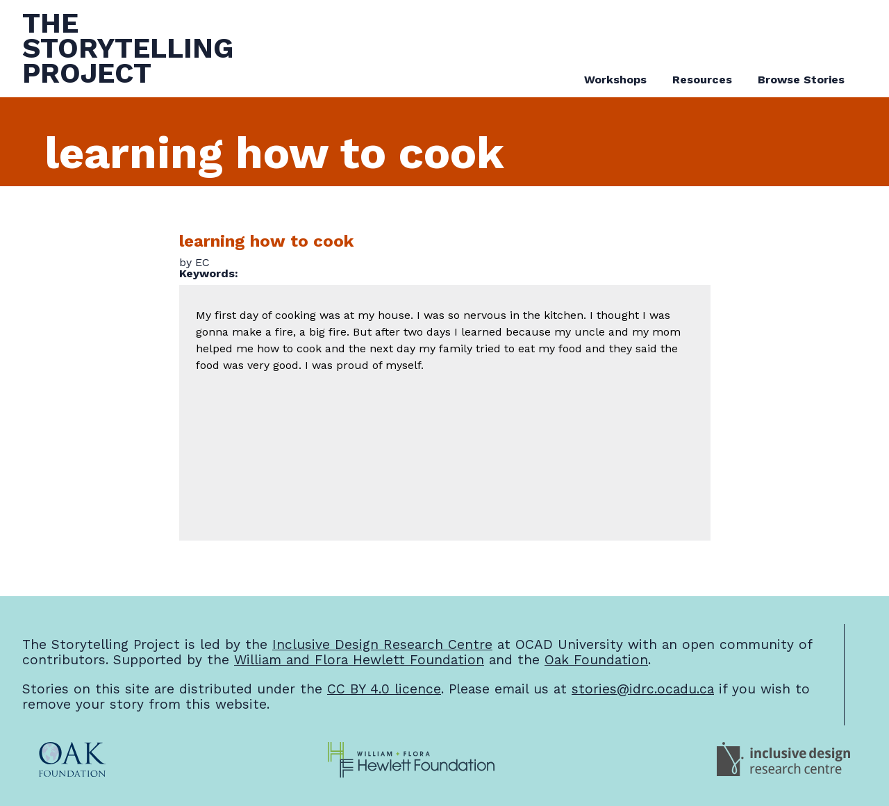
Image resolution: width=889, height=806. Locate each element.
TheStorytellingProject (127, 48)
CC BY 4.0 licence (384, 689)
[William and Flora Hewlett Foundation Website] (411, 760)
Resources (702, 79)
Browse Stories (801, 79)
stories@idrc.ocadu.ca (643, 689)
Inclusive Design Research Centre (382, 644)
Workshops (615, 79)
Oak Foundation (596, 660)
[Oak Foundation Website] (72, 760)
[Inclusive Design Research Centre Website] (783, 760)
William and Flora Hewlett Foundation (359, 660)
